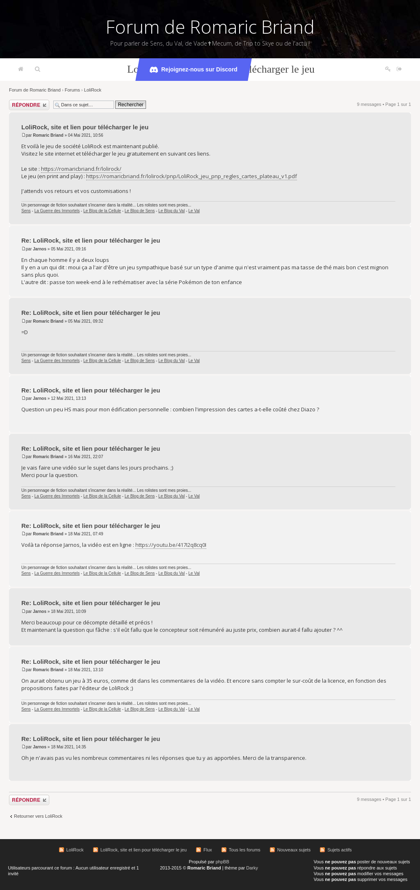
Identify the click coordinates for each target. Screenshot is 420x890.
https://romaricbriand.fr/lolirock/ (81, 168)
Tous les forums (244, 849)
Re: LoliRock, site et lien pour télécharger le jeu (90, 240)
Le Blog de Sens (140, 211)
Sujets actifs (339, 849)
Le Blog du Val (171, 211)
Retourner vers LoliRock (38, 816)
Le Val (194, 211)
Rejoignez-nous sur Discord (193, 70)
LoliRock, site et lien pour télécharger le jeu (84, 127)
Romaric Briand (48, 135)
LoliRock (92, 89)
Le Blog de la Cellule (102, 211)
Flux (207, 849)
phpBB (222, 861)
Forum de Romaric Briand (210, 26)
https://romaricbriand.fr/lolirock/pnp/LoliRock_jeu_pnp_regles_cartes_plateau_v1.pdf (191, 176)
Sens (26, 211)
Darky (252, 867)
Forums (72, 89)
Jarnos (39, 249)
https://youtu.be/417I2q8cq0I (170, 544)
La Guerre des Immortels (57, 211)
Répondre (29, 105)
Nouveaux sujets (293, 849)
